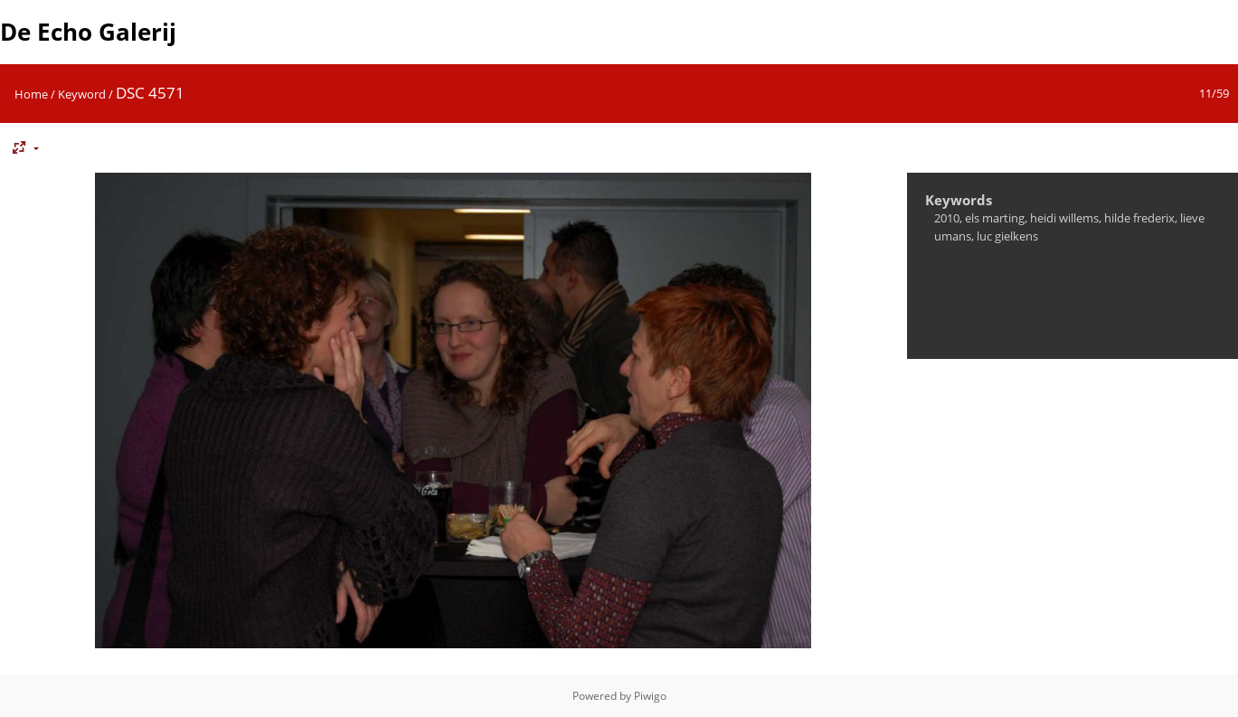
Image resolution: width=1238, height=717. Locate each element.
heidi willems (1064, 218)
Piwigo (650, 695)
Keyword (82, 94)
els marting (995, 218)
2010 (946, 218)
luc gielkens (1007, 236)
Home (31, 94)
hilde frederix (1139, 218)
